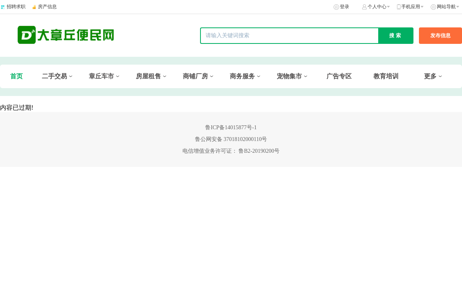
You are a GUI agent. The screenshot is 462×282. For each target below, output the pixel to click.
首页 (16, 76)
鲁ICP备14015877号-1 (230, 127)
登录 (344, 6)
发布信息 (440, 35)
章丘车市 (101, 76)
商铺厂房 (195, 76)
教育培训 (386, 76)
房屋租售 (148, 76)
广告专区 (339, 76)
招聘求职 (16, 6)
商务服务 (242, 76)
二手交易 (54, 76)
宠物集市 (289, 76)
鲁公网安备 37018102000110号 (231, 139)
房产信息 (47, 6)
